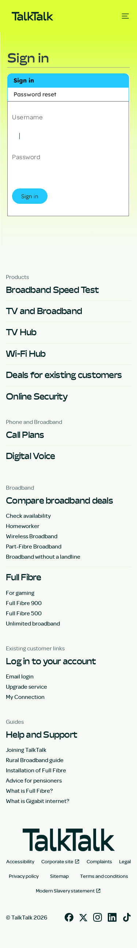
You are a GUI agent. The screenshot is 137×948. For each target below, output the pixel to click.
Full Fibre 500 (24, 613)
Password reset (35, 94)
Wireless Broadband (31, 536)
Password (26, 156)
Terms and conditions (104, 876)
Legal (125, 861)
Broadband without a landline (43, 556)
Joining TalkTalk (26, 749)
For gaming (20, 592)
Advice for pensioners (34, 780)
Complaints (99, 861)
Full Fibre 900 (24, 603)
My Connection (25, 696)
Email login (20, 676)
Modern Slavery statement (65, 890)
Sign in (24, 80)
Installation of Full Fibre (36, 770)
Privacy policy (24, 876)
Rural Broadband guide (35, 760)
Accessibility (20, 861)
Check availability (28, 515)
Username (27, 116)
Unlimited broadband (33, 623)
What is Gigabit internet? (37, 800)
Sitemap (59, 876)
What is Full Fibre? (29, 790)
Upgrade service (26, 686)
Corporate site (57, 861)
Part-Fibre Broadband (33, 546)
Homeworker (22, 526)
